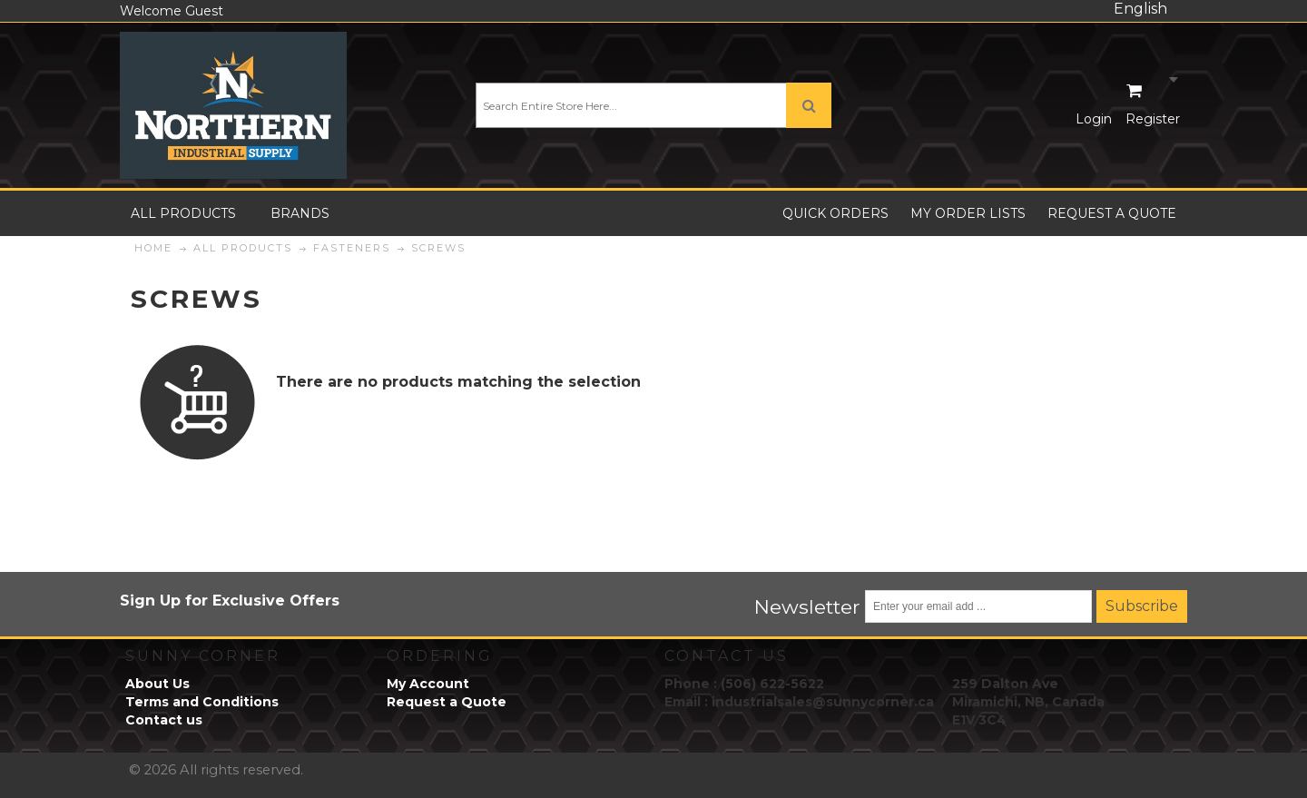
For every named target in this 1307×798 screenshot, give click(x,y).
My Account (428, 683)
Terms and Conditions (202, 702)
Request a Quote (446, 702)
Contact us (163, 720)
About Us (157, 683)
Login (1094, 119)
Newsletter (807, 606)
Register (1152, 119)
